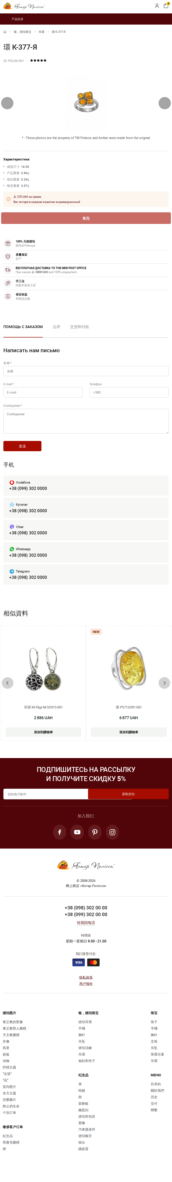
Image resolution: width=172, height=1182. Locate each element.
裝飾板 (83, 1112)
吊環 (41, 32)
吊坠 (81, 1050)
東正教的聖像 (13, 1031)
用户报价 (86, 992)
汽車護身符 (86, 1138)
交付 (154, 1112)
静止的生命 (11, 1115)
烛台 (81, 1151)
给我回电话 (86, 931)
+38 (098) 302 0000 (28, 518)
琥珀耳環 (85, 1031)
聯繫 (154, 1119)
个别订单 (9, 1121)
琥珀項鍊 (85, 1057)
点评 (56, 327)
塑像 (81, 1132)
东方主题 (9, 1102)
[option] (56, 331)
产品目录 (13, 19)
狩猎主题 (9, 1076)
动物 (6, 1070)
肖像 (6, 1050)
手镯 (81, 1037)
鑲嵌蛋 (83, 1158)
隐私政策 (86, 986)
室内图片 (9, 1096)
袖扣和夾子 (86, 1070)
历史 (154, 1106)
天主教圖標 (11, 1044)
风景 (6, 1057)
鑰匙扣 (83, 1119)
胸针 (81, 1044)
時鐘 (81, 1099)
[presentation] (7, 103)
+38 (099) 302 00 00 (86, 923)
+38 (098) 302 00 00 (86, 917)
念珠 (154, 1050)
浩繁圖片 (9, 1108)
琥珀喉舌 (85, 1145)
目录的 (156, 1093)
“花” (5, 1089)
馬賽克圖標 (11, 1151)
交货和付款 (79, 327)
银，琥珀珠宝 (22, 32)
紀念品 (8, 1145)
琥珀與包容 (86, 1125)
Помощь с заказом (23, 327)
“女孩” (7, 1083)
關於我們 (157, 1099)
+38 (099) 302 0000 (28, 496)
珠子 (154, 1031)
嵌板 (6, 1063)
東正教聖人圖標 (14, 1037)
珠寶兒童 (157, 1063)
